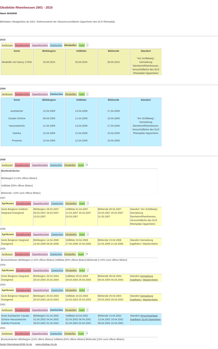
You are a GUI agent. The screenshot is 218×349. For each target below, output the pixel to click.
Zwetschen (56, 45)
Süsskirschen (22, 45)
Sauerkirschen (40, 45)
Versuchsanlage (149, 315)
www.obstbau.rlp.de (46, 344)
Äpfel (81, 45)
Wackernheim (150, 279)
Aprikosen (7, 45)
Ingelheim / (136, 279)
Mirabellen (71, 94)
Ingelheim (136, 319)
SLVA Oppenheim (151, 319)
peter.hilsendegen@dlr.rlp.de (16, 344)
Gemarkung (146, 276)
